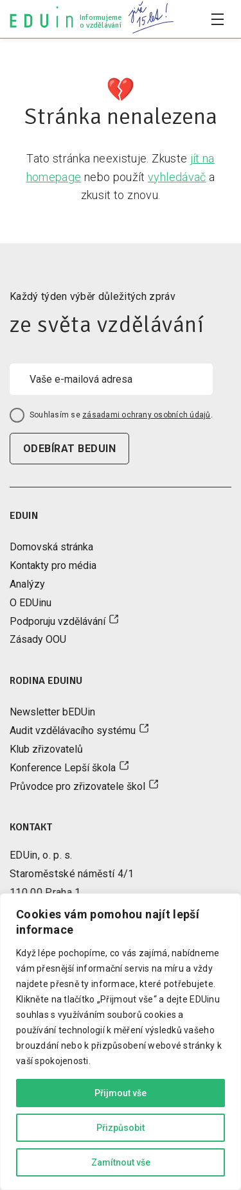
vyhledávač (177, 177)
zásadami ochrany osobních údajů (146, 414)
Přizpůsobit (120, 1128)
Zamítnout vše (120, 1162)
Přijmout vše (120, 1093)
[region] (120, 1041)
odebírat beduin (69, 448)
